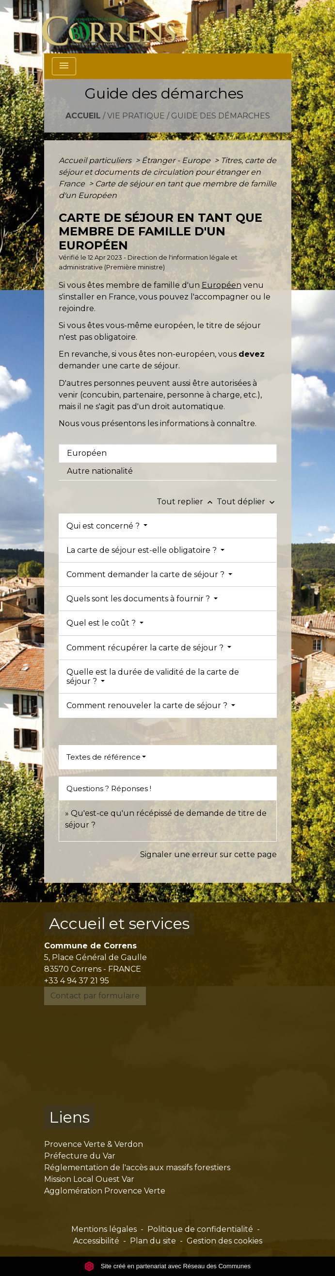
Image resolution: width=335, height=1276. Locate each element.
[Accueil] (114, 27)
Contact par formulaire (95, 995)
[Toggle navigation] (64, 66)
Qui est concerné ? (104, 525)
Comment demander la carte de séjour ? (146, 574)
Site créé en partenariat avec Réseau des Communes (167, 1266)
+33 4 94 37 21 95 (76, 980)
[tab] (168, 453)
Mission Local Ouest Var (89, 1179)
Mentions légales (104, 1229)
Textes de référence (103, 757)
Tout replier (187, 501)
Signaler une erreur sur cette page (208, 854)
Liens (69, 1117)
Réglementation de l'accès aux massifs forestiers (137, 1167)
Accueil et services (119, 923)
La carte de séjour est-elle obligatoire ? (142, 550)
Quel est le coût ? (102, 623)
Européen (221, 285)
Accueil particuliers (96, 160)
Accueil (83, 115)
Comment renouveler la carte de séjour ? (147, 705)
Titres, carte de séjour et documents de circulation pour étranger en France (167, 172)
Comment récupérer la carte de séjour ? (145, 647)
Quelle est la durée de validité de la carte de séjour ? (152, 676)
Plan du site (153, 1240)
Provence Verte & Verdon (93, 1144)
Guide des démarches (220, 115)
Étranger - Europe (177, 160)
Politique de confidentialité (200, 1229)
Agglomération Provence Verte (104, 1190)
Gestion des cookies (224, 1240)
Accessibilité (96, 1240)
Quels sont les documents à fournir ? (139, 598)
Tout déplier (247, 501)
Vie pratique (136, 115)
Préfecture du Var (79, 1155)
